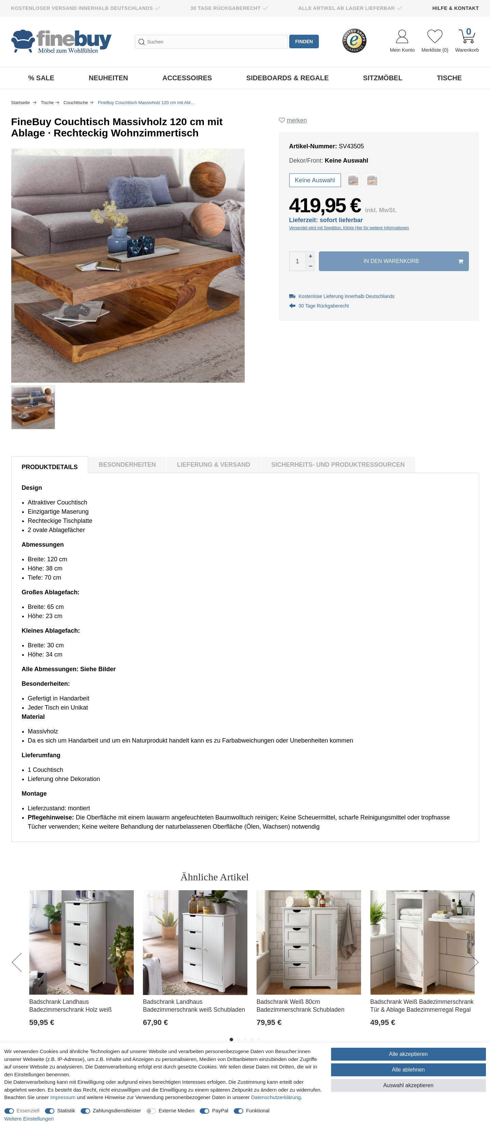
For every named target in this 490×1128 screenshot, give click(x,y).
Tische (449, 78)
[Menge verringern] (310, 266)
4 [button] (252, 1039)
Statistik (66, 1110)
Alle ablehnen (408, 1070)
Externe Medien (176, 1110)
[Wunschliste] (434, 42)
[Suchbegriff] (211, 42)
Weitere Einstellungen (29, 1119)
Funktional (258, 1110)
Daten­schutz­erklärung (276, 1097)
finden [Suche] (304, 42)
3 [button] (245, 1039)
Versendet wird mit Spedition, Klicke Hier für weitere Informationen (349, 228)
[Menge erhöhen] (310, 257)
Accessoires (187, 78)
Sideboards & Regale (287, 78)
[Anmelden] (402, 42)
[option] (81, 966)
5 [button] (258, 1039)
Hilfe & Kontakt (455, 8)
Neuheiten (108, 78)
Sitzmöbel (383, 78)
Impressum (63, 1097)
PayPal (220, 1110)
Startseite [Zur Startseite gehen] (21, 102)
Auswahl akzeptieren (408, 1085)
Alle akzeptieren (408, 1054)
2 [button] (238, 1039)
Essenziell (28, 1110)
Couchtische (76, 102)
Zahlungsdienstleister (117, 1110)
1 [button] (231, 1039)
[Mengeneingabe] (297, 261)
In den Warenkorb (413, 261)
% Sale (41, 78)
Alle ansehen (448, 876)
